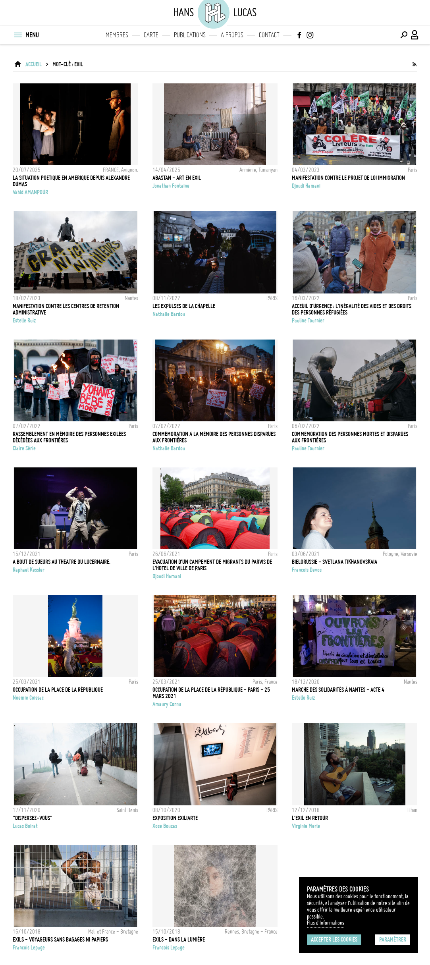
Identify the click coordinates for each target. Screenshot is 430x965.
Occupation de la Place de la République (58, 690)
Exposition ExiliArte (175, 818)
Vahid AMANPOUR (30, 192)
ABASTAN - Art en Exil (176, 178)
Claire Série (24, 448)
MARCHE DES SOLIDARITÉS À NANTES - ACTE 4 (338, 690)
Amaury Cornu (166, 704)
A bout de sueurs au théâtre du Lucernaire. (61, 562)
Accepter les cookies (334, 939)
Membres (117, 35)
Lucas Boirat (25, 826)
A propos (232, 35)
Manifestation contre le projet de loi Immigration (348, 178)
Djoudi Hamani (306, 185)
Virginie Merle (306, 826)
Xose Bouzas (164, 826)
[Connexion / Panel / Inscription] (414, 35)
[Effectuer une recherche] (403, 35)
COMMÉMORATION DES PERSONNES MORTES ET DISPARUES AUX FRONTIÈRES (350, 437)
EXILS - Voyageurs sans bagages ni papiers (60, 939)
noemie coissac (28, 697)
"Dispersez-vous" (32, 818)
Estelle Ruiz (24, 320)
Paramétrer (392, 939)
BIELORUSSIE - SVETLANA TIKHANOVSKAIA (334, 562)
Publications (190, 35)
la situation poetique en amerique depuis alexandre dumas (71, 181)
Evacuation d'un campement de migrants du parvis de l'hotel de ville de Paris (212, 565)
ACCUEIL (33, 64)
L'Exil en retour (310, 818)
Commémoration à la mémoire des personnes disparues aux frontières (214, 437)
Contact (269, 35)
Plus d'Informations (325, 922)
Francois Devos (307, 569)
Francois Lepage (29, 947)
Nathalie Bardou (168, 314)
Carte (151, 35)
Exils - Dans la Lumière (178, 939)
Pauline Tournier (308, 320)
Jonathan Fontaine (170, 185)
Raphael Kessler (28, 569)
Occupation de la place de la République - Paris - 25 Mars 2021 (211, 693)
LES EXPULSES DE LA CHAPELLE (183, 306)
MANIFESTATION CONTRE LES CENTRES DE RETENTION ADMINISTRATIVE (66, 309)
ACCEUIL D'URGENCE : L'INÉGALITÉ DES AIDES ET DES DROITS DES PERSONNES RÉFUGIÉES (351, 309)
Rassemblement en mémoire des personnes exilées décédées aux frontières (69, 437)
